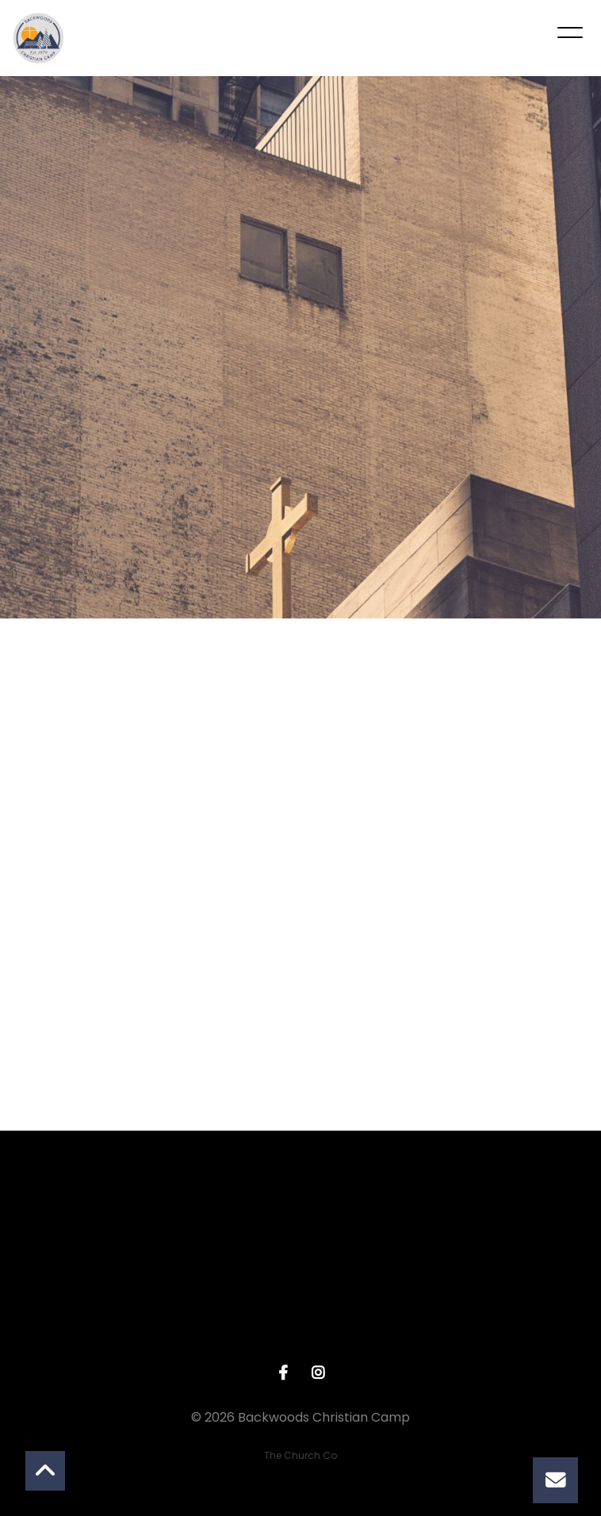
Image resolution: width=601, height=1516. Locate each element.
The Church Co (300, 1455)
